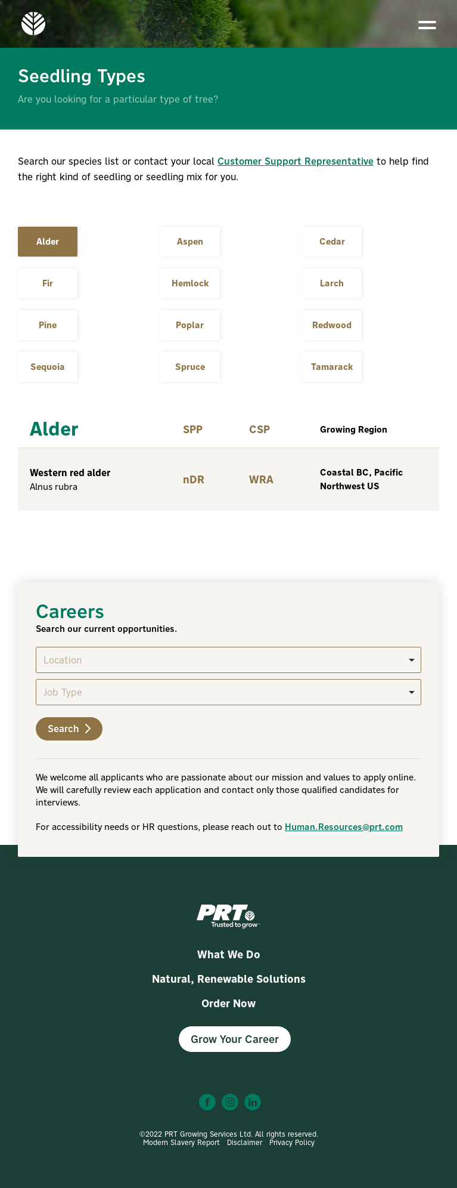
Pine (48, 325)
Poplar (190, 325)
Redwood (332, 325)
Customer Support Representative (295, 161)
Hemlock (190, 283)
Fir (47, 283)
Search (69, 729)
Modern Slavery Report (181, 1142)
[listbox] (228, 660)
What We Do (228, 954)
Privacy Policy (292, 1142)
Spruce (190, 366)
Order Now (228, 1003)
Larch (332, 283)
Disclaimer (244, 1142)
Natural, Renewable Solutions (229, 979)
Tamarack (332, 366)
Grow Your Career (235, 1039)
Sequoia (47, 366)
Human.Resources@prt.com (344, 826)
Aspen (190, 241)
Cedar (332, 241)
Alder (47, 241)
